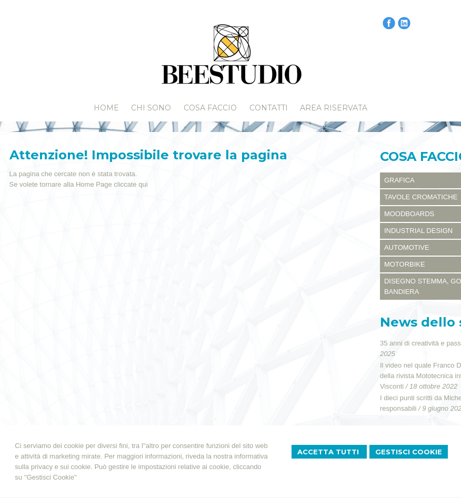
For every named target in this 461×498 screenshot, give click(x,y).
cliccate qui (130, 184)
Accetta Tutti (329, 452)
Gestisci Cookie (408, 452)
